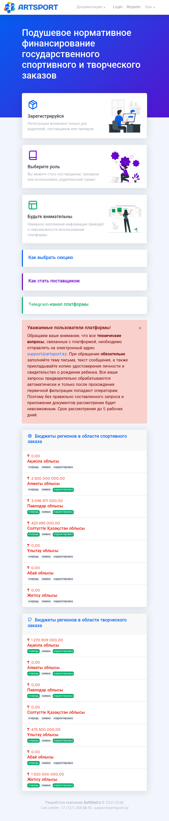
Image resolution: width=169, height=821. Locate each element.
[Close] (140, 328)
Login (118, 7)
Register (134, 7)
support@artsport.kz (47, 354)
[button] (91, 7)
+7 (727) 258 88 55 (76, 808)
